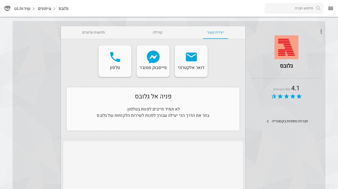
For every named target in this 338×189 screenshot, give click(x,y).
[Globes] (286, 54)
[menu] (330, 8)
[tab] (215, 32)
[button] (286, 47)
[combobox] (289, 8)
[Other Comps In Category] (286, 121)
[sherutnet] (7, 8)
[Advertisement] (36, 105)
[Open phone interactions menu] (321, 31)
